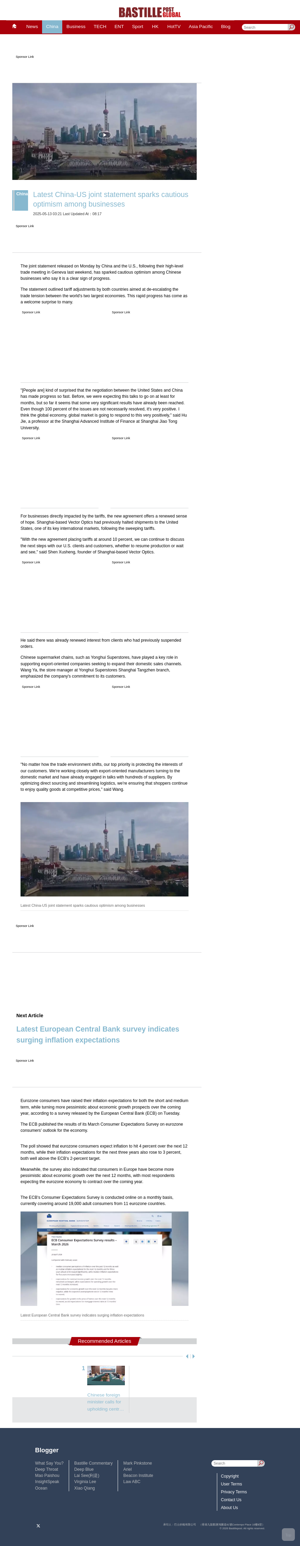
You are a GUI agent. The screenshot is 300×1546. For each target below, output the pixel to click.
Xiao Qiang (84, 1488)
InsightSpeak (47, 1481)
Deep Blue (84, 1469)
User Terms (231, 1484)
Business (75, 26)
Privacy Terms (234, 1492)
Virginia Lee (85, 1481)
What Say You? (49, 1463)
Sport (137, 26)
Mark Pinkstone (137, 1463)
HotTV (174, 26)
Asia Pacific (201, 26)
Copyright (230, 1476)
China (52, 26)
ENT (119, 26)
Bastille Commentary (93, 1463)
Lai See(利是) (86, 1475)
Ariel (127, 1469)
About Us (229, 1507)
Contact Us (231, 1499)
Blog (225, 26)
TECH (100, 26)
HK (155, 26)
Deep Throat (46, 1469)
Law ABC (132, 1481)
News (32, 26)
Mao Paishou (47, 1475)
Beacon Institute (138, 1475)
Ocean (41, 1488)
